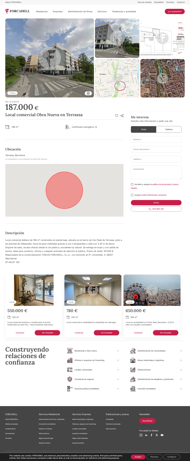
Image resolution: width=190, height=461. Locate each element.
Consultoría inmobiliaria (47, 424)
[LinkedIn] (146, 436)
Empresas (58, 11)
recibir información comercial (153, 195)
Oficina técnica (44, 433)
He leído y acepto (142, 184)
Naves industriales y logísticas (82, 419)
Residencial (42, 11)
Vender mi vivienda (45, 429)
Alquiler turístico (44, 443)
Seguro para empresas (80, 438)
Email (143, 129)
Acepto (138, 195)
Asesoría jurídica (78, 443)
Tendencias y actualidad (124, 11)
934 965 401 (156, 209)
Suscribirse (147, 421)
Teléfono (169, 129)
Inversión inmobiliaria (79, 433)
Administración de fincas (80, 11)
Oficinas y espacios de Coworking (84, 424)
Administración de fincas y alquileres (52, 419)
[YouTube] (162, 436)
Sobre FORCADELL (13, 2)
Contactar (20, 333)
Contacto (181, 2)
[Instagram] (140, 436)
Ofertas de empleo (11, 424)
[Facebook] (151, 436)
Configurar (171, 456)
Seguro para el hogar (46, 438)
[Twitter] (156, 436)
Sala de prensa (111, 429)
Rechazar (154, 456)
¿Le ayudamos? (175, 11)
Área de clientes (145, 2)
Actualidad (109, 419)
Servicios (102, 11)
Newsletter (159, 2)
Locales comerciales (79, 429)
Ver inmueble (47, 333)
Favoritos (170, 2)
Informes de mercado (113, 424)
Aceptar (137, 456)
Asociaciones (10, 433)
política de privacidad (161, 184)
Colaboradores (10, 429)
